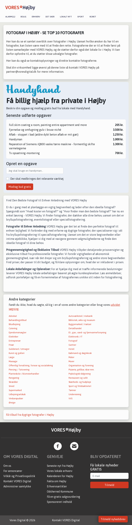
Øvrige (12, 402)
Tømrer (72, 390)
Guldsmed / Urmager (19, 349)
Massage (13, 361)
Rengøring (14, 378)
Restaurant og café (78, 378)
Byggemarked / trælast (80, 324)
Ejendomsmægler (17, 332)
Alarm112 (10, 16)
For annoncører (12, 470)
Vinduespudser (16, 398)
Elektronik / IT (75, 336)
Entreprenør (15, 340)
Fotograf (73, 340)
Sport (80, 16)
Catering (13, 328)
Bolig (23, 16)
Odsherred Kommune (60, 491)
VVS (70, 398)
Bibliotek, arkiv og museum (82, 320)
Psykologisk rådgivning (80, 373)
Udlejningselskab (17, 394)
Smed (11, 386)
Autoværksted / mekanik (80, 316)
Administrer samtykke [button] (17, 486)
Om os (7, 465)
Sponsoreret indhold (59, 501)
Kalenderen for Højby (60, 476)
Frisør (11, 345)
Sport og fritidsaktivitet (80, 386)
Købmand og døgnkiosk (80, 353)
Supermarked (15, 390)
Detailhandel (75, 328)
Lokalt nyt (66, 16)
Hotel (71, 349)
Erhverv (36, 16)
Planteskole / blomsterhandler (24, 373)
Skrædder (13, 382)
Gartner (72, 345)
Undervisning (75, 394)
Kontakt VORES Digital (17, 481)
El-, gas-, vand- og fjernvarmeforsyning (87, 332)
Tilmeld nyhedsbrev (113, 519)
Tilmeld (109, 485)
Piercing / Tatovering (19, 369)
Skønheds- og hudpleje (80, 382)
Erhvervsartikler (57, 486)
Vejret (92, 16)
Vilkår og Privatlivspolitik (19, 476)
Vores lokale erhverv (59, 470)
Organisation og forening (81, 365)
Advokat (13, 316)
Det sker (50, 16)
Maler (71, 357)
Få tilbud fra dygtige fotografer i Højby (30, 414)
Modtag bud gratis (19, 186)
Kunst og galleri (16, 353)
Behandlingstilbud (17, 320)
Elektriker (13, 336)
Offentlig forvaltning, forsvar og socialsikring (31, 365)
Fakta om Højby (56, 481)
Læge (11, 357)
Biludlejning (14, 324)
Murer (71, 361)
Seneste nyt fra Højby (60, 465)
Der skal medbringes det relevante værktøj (37, 178)
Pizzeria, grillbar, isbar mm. (81, 369)
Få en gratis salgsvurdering (63, 496)
